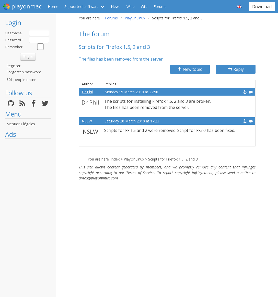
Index (115, 159)
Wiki (144, 6)
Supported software (81, 6)
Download (262, 6)
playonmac (22, 6)
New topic (190, 69)
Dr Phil (87, 91)
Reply (236, 69)
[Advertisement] (28, 217)
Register (13, 65)
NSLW (87, 121)
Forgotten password (23, 72)
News (115, 6)
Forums (160, 6)
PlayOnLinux (135, 18)
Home (53, 6)
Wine (130, 6)
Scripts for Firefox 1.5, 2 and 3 (173, 159)
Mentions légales (20, 123)
